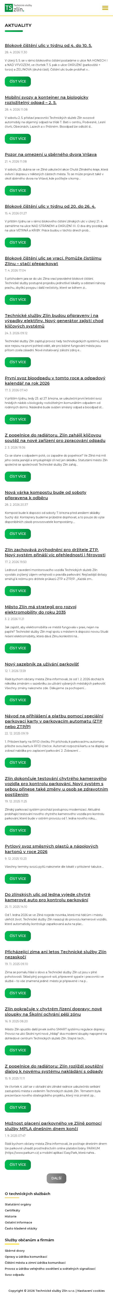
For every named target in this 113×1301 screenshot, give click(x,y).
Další (56, 1178)
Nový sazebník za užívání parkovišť (42, 664)
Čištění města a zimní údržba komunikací (35, 1263)
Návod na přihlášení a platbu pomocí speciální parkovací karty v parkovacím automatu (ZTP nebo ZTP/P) (54, 721)
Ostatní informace (18, 1222)
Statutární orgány (18, 1204)
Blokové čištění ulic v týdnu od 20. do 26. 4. (50, 206)
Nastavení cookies (91, 1291)
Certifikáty (12, 1210)
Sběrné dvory (15, 1251)
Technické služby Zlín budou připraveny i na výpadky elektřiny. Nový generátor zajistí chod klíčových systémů (54, 321)
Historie (10, 1216)
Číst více (18, 81)
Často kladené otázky (21, 1228)
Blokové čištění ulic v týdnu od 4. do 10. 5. (48, 45)
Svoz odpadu (14, 1275)
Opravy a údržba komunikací (26, 1257)
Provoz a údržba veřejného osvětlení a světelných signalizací (50, 1269)
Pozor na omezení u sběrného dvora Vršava (51, 154)
